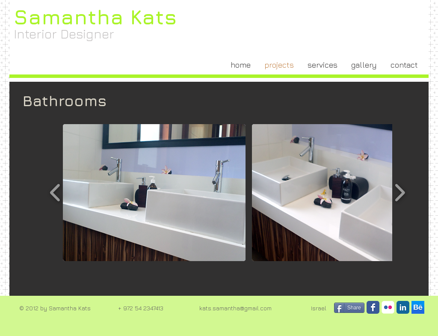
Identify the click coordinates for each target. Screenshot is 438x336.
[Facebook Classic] (373, 307)
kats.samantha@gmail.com (235, 308)
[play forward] (399, 193)
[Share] (349, 308)
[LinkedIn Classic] (403, 307)
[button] (154, 192)
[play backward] (55, 193)
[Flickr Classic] (388, 307)
